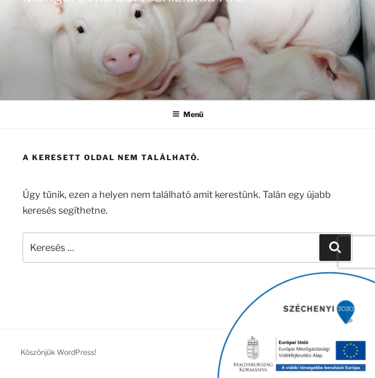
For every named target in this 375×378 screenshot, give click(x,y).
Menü (187, 114)
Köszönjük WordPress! (58, 352)
